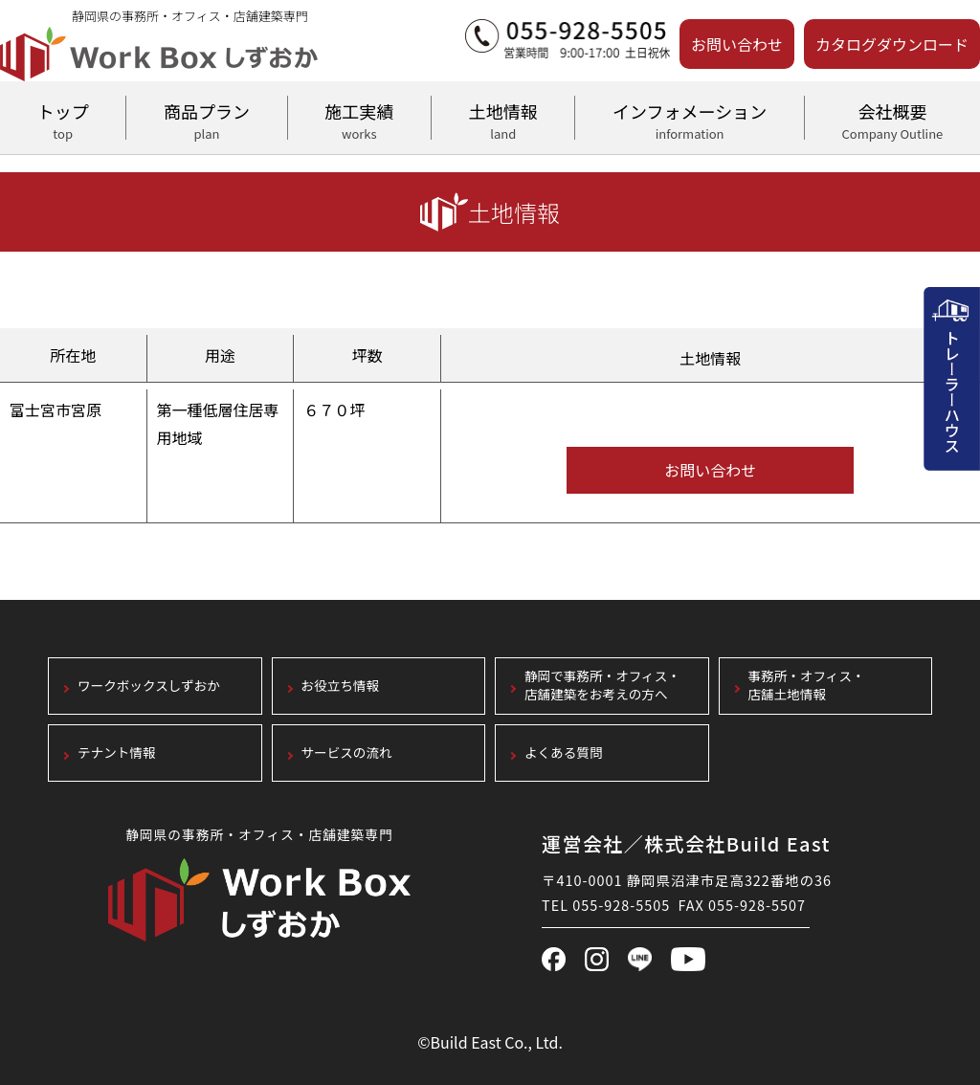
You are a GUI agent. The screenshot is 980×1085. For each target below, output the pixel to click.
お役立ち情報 (340, 685)
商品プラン (206, 119)
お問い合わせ (737, 44)
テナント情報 (117, 752)
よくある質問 (563, 752)
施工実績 (359, 119)
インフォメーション (689, 119)
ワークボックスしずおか (149, 685)
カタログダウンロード (892, 44)
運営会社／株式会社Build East (686, 843)
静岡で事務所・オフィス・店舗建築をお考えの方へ (602, 685)
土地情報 (503, 119)
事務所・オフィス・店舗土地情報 (806, 685)
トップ (62, 119)
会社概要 (892, 119)
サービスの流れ (346, 752)
